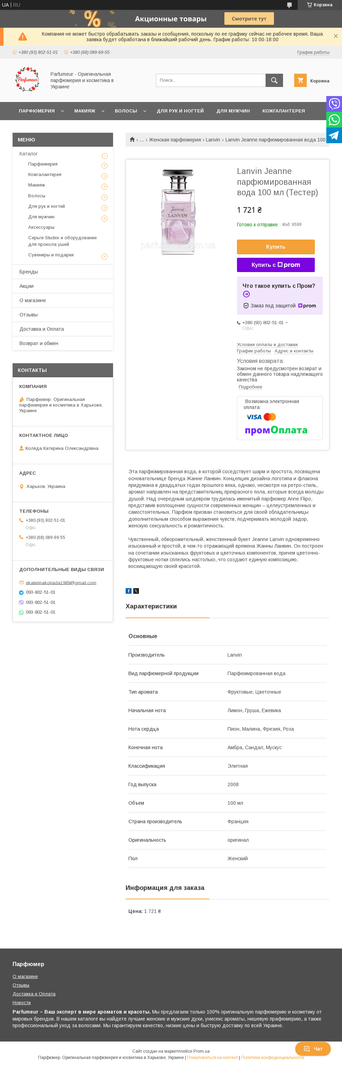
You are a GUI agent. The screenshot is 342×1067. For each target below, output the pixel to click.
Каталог (29, 153)
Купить (276, 247)
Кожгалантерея (283, 111)
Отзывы (29, 314)
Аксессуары (41, 227)
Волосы (126, 111)
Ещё (24, 129)
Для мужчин (233, 111)
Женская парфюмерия (175, 139)
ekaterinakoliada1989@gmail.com (61, 582)
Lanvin (213, 139)
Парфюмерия (37, 111)
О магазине (33, 300)
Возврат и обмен (39, 343)
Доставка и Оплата (42, 329)
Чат (313, 1049)
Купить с (276, 265)
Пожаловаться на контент (212, 1057)
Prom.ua (201, 1051)
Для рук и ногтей (180, 111)
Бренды (29, 272)
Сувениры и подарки (51, 254)
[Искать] (274, 80)
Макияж (84, 111)
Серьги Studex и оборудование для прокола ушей (62, 241)
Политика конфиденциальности (272, 1057)
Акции (27, 286)
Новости (22, 1002)
